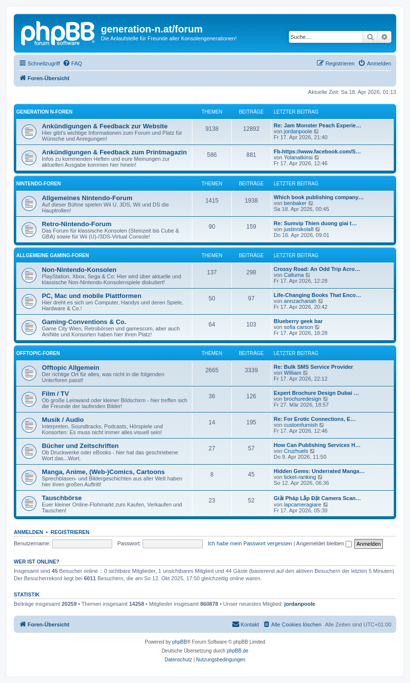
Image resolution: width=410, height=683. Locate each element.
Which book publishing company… (319, 197)
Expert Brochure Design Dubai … (316, 393)
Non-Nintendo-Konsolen (79, 269)
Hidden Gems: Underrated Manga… (319, 471)
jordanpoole (298, 131)
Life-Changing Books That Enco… (317, 295)
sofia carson (298, 327)
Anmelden (28, 532)
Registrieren (70, 532)
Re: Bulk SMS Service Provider (313, 367)
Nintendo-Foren (38, 183)
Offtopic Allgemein (70, 367)
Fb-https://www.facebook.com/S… (317, 151)
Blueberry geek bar (298, 321)
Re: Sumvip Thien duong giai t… (315, 223)
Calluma (294, 275)
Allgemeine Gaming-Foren (52, 255)
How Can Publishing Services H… (317, 445)
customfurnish (300, 425)
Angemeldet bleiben (324, 543)
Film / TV (55, 393)
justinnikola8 (299, 229)
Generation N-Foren (44, 112)
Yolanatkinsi (298, 157)
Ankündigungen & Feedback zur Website (104, 126)
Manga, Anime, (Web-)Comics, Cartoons (103, 471)
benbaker (295, 203)
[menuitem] (72, 63)
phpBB (179, 642)
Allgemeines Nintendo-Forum (87, 198)
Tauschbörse (62, 498)
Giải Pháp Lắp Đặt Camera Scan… (317, 498)
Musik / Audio (63, 419)
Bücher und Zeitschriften (80, 445)
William (292, 373)
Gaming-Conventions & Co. (84, 322)
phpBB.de (238, 650)
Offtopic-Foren (38, 353)
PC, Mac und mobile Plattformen (91, 295)
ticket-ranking (300, 477)
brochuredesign (302, 399)
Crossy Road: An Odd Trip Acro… (317, 269)
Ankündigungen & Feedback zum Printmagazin (114, 152)
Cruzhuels (296, 451)
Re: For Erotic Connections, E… (315, 419)
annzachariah (300, 301)
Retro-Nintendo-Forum (76, 224)
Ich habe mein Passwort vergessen (250, 543)
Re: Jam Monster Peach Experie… (317, 125)
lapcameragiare (302, 504)
